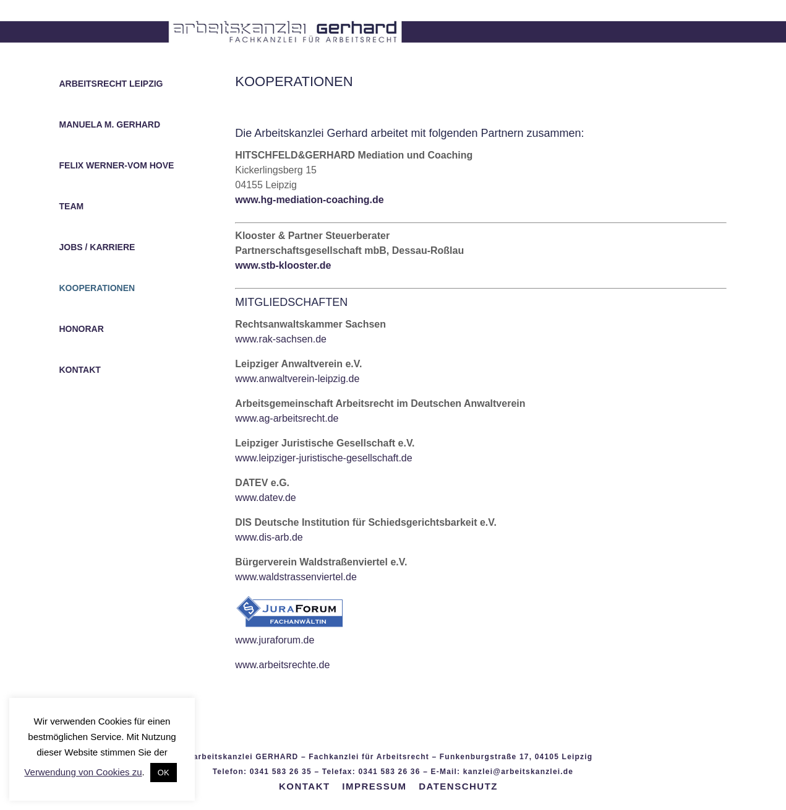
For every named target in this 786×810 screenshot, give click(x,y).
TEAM (71, 206)
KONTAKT (80, 370)
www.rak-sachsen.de (281, 339)
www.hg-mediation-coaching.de (309, 199)
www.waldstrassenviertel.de (296, 577)
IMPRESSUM (374, 786)
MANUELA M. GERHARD (110, 124)
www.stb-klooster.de (283, 265)
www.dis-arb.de (268, 537)
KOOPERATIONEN (97, 288)
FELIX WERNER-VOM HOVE (116, 165)
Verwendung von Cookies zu (83, 772)
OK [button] (163, 772)
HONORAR (81, 329)
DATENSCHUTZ (458, 786)
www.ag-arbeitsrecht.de (286, 418)
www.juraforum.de (274, 640)
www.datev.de (265, 497)
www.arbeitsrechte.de (282, 665)
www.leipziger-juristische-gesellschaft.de (323, 458)
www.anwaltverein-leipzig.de (297, 378)
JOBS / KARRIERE (97, 247)
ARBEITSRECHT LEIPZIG (111, 84)
